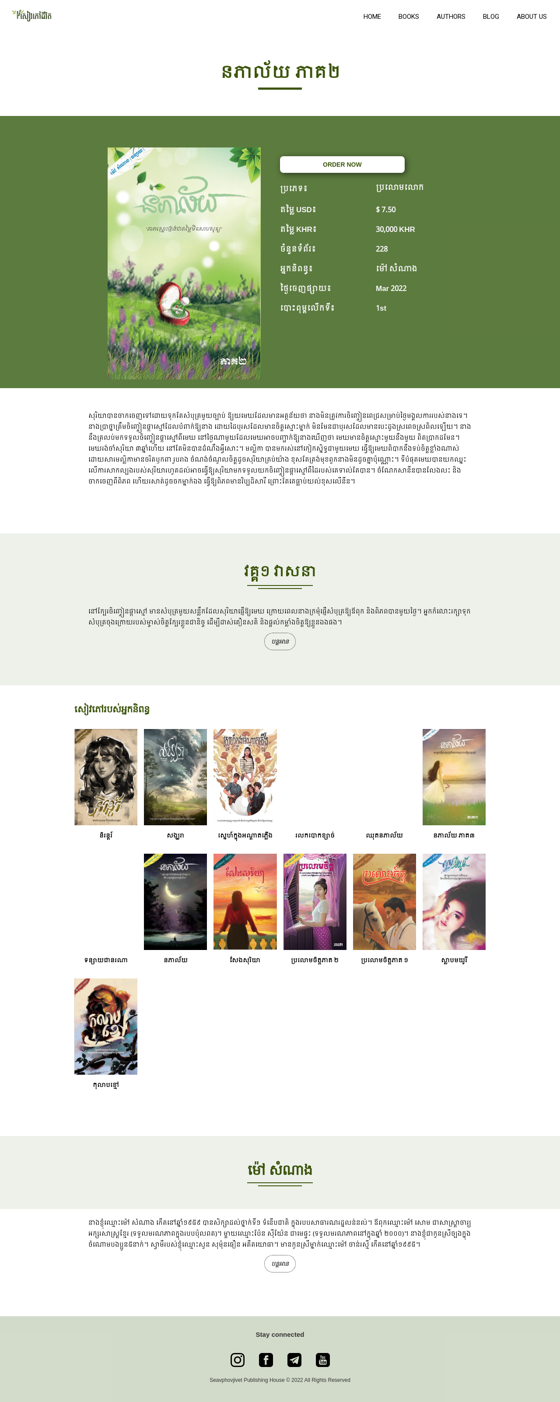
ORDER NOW (342, 164)
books (409, 17)
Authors (451, 17)
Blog (491, 17)
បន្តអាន (280, 641)
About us (532, 17)
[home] (179, 14)
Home (372, 17)
